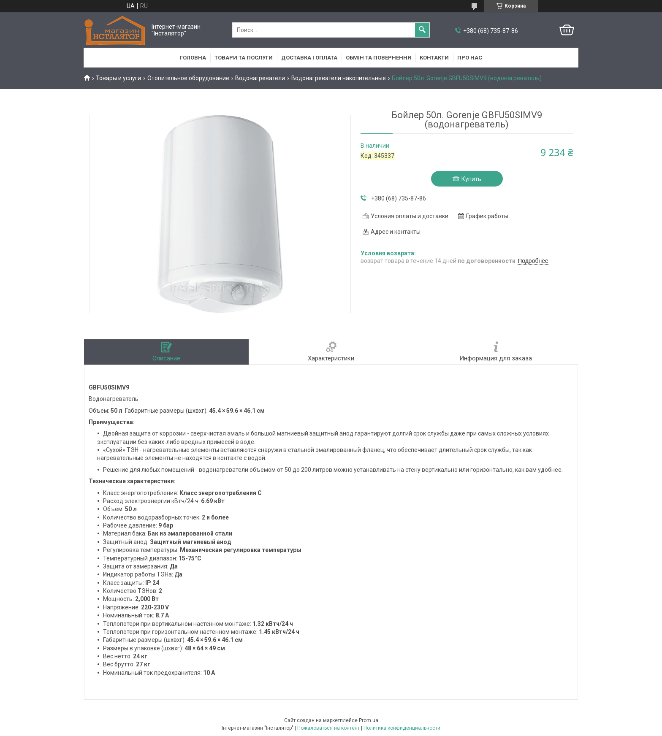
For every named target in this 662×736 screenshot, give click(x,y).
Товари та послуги (243, 57)
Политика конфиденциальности (402, 728)
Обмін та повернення (378, 57)
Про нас (469, 57)
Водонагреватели (260, 78)
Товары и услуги (118, 78)
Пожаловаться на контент (328, 728)
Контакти (434, 57)
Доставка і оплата (309, 57)
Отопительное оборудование (188, 78)
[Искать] (422, 30)
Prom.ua (368, 720)
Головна (193, 57)
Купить (471, 179)
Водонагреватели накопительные (338, 78)
